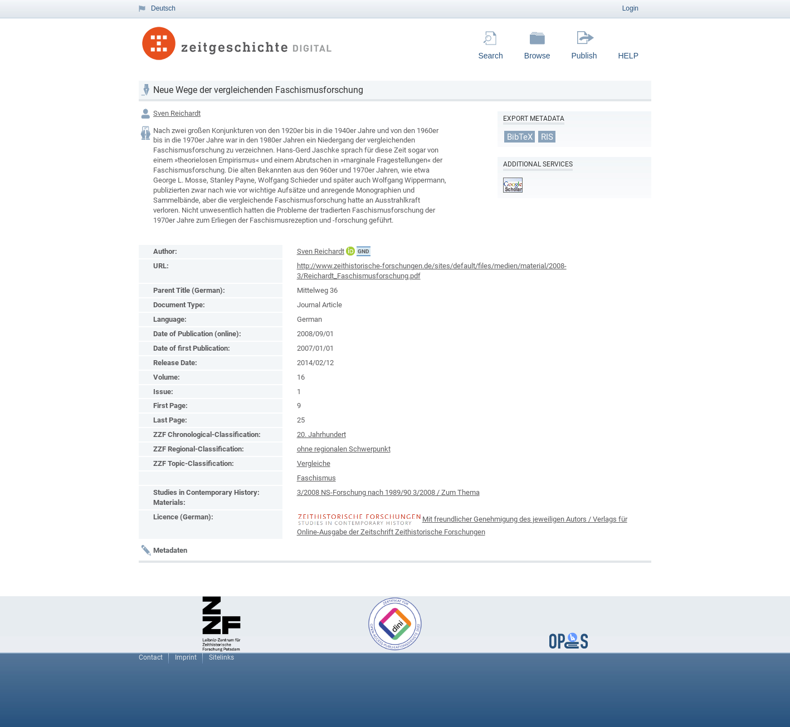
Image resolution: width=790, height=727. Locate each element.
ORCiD (350, 251)
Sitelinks (221, 657)
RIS (547, 136)
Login (630, 8)
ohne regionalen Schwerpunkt (344, 449)
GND (363, 251)
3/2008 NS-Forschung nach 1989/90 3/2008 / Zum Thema (388, 492)
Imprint (186, 657)
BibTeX (520, 136)
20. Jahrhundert (321, 434)
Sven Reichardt (177, 113)
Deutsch (163, 8)
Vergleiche (313, 463)
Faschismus (316, 478)
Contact (151, 657)
